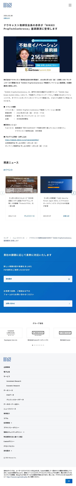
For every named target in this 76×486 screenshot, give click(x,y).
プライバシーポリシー (11, 428)
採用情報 (7, 423)
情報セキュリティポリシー (13, 432)
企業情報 (7, 367)
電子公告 (7, 372)
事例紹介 (7, 414)
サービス (7, 376)
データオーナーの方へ (11, 404)
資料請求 (7, 451)
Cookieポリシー (9, 441)
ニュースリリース (18, 239)
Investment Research (14, 381)
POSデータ (10, 395)
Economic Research (13, 386)
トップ (6, 239)
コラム (6, 418)
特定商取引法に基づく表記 (13, 437)
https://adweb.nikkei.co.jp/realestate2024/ (22, 140)
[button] (2, 194)
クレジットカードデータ (15, 400)
